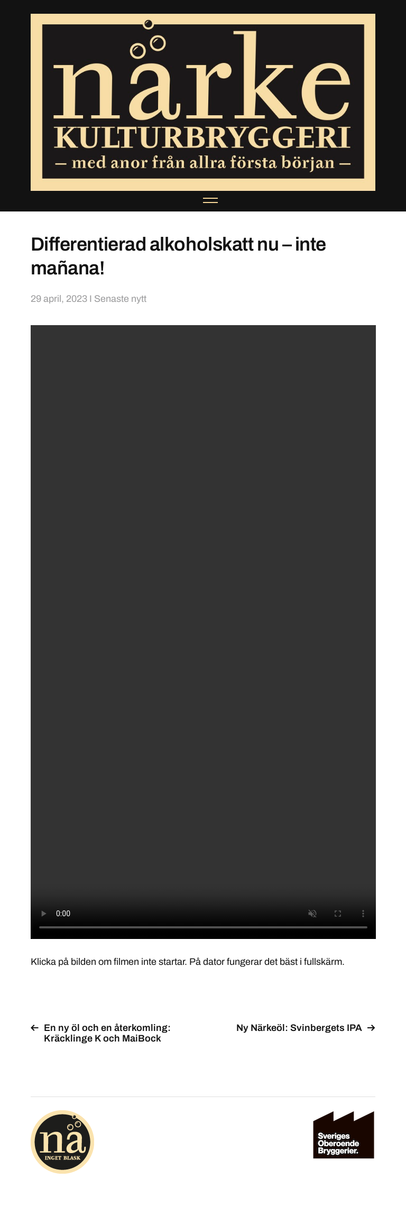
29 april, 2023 (59, 298)
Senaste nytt (120, 298)
